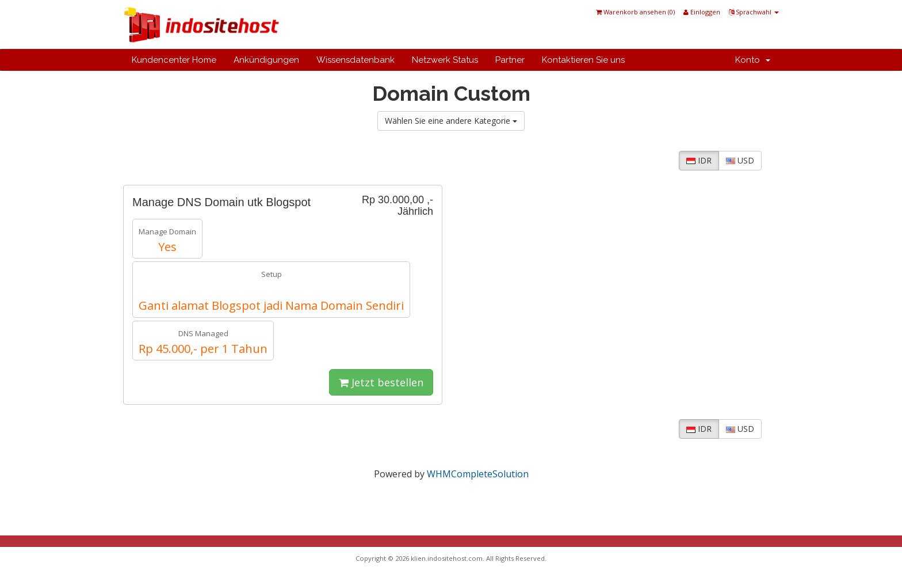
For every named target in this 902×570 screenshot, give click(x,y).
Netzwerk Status (445, 60)
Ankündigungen (266, 60)
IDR (699, 160)
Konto (752, 60)
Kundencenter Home (174, 60)
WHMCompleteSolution (478, 474)
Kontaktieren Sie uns (583, 60)
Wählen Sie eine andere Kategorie (451, 120)
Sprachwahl (754, 11)
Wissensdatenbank (355, 60)
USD (740, 160)
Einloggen (701, 11)
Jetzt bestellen (381, 382)
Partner (510, 60)
